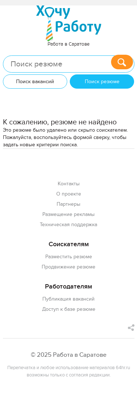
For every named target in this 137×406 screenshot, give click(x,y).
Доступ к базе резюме (68, 309)
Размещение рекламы (68, 214)
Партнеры (68, 204)
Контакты (69, 184)
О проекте (68, 194)
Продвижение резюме (68, 267)
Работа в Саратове (68, 44)
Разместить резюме (68, 257)
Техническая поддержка (68, 224)
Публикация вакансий (68, 299)
